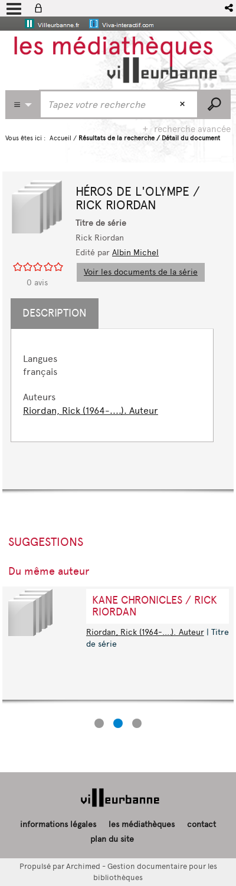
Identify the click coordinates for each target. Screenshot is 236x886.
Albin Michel (135, 253)
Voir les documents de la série (141, 272)
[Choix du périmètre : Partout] (22, 104)
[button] (230, 8)
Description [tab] (54, 313)
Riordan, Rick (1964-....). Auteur (90, 410)
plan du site (112, 839)
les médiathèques (142, 824)
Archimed (83, 866)
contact (201, 824)
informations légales (58, 824)
